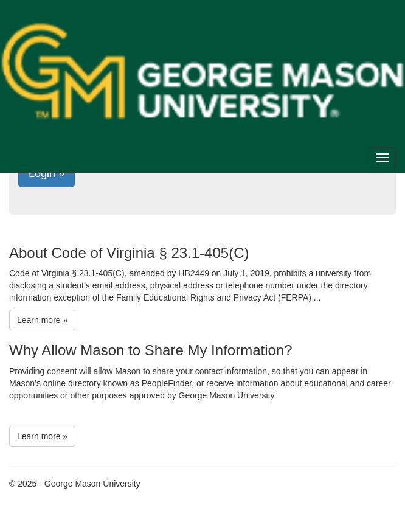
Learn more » (42, 320)
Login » (46, 173)
